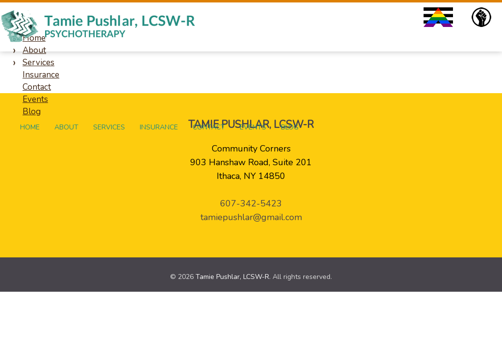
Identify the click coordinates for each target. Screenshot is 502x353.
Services (109, 127)
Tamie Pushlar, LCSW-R (232, 276)
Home (30, 127)
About (66, 127)
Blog (290, 127)
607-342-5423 (251, 203)
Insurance (159, 127)
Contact (209, 127)
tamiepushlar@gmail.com (251, 217)
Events (253, 127)
